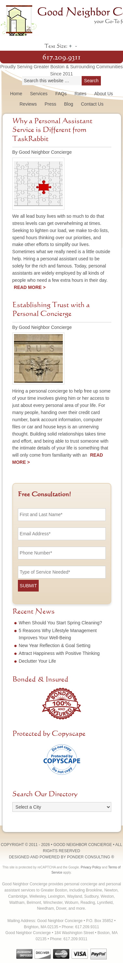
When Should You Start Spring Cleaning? (60, 622)
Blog (68, 104)
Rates (81, 93)
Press (50, 104)
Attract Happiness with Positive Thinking (59, 653)
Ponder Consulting (88, 857)
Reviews (28, 104)
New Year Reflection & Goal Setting (54, 645)
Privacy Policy (91, 867)
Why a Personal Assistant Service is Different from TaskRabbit (52, 130)
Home (16, 93)
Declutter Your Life (37, 661)
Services (39, 93)
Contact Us (92, 104)
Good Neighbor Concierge (61, 19)
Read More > (30, 287)
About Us (103, 93)
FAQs (61, 93)
